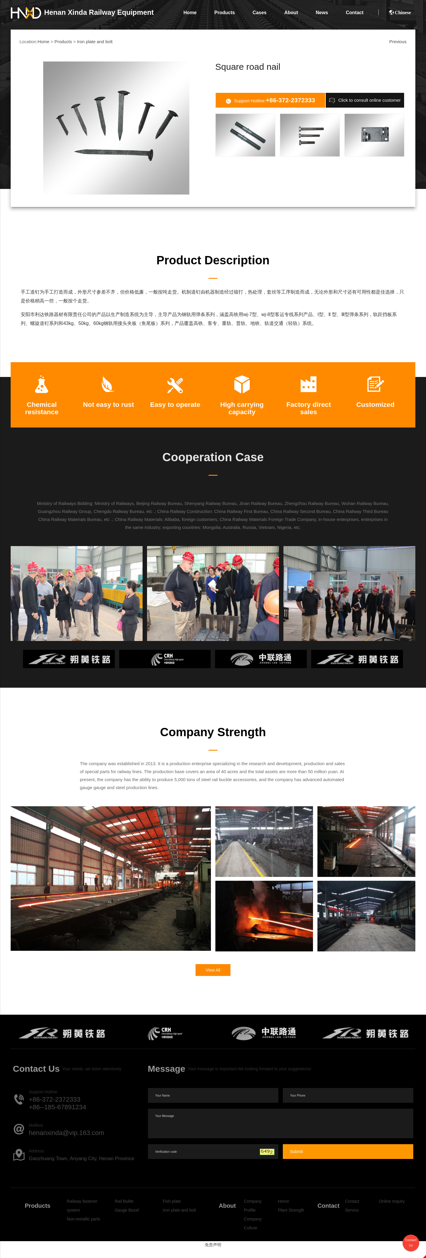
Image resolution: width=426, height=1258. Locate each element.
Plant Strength (291, 1219)
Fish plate (172, 1210)
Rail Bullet (124, 1210)
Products (224, 12)
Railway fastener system (82, 1215)
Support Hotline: (270, 101)
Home (189, 12)
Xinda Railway (82, 12)
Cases (260, 12)
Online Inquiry (391, 1210)
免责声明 (213, 1254)
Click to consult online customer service (365, 100)
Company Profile (253, 1215)
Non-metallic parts (83, 1228)
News (322, 12)
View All (213, 979)
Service (352, 1219)
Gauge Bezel (127, 1219)
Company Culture (253, 1233)
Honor (283, 1210)
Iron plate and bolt (94, 41)
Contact (355, 12)
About (291, 12)
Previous (397, 41)
